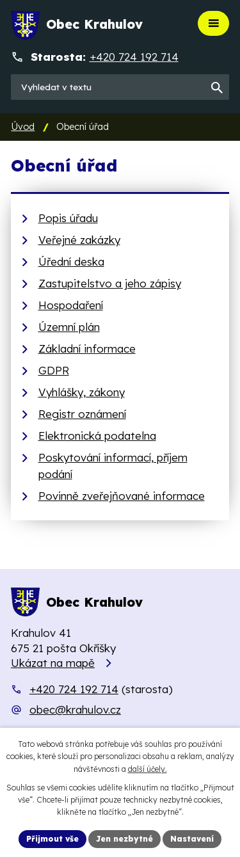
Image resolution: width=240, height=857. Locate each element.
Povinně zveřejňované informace (121, 495)
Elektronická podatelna (97, 435)
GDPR (53, 370)
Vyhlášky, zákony (81, 392)
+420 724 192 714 (73, 689)
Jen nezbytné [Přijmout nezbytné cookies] (124, 839)
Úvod (23, 126)
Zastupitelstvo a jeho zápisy (109, 283)
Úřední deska (71, 261)
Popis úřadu (68, 218)
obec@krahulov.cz (75, 709)
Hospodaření (70, 305)
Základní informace (87, 348)
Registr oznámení (82, 413)
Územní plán (69, 326)
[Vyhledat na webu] (120, 87)
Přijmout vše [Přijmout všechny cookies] (52, 839)
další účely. (147, 769)
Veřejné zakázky (79, 239)
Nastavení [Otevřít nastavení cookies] (192, 839)
